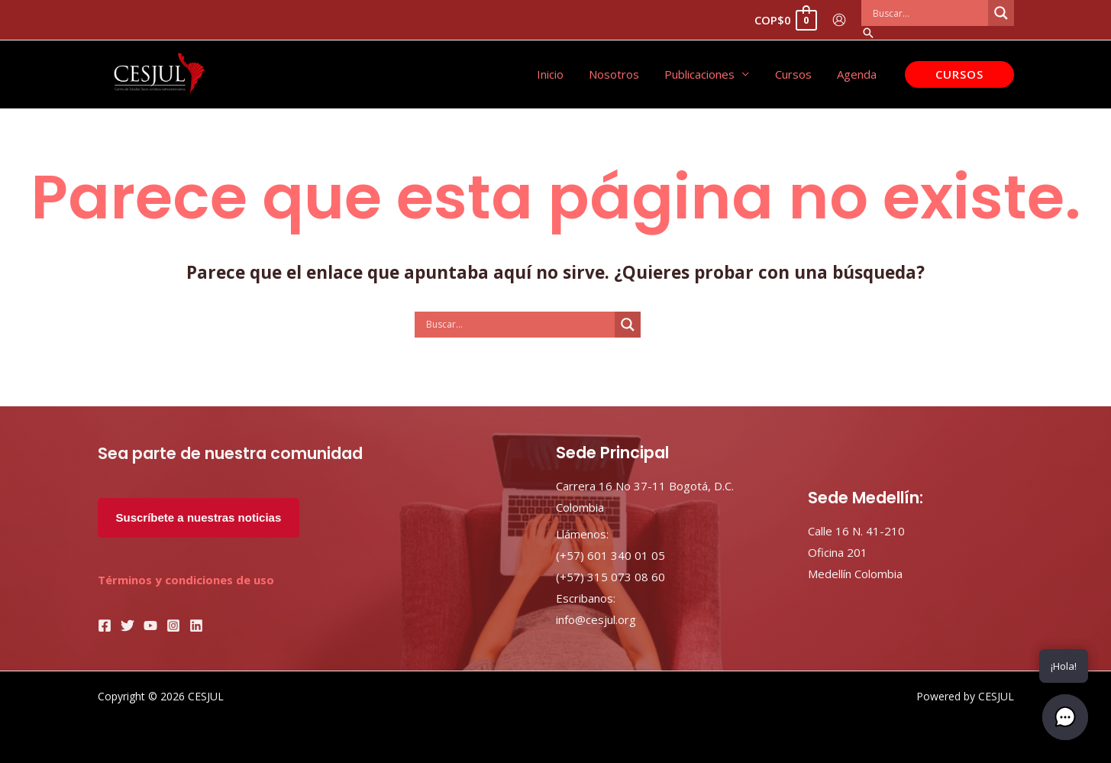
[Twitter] (127, 625)
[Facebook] (104, 625)
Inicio (561, 74)
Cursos (797, 74)
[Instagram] (173, 625)
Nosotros (623, 74)
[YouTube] (150, 625)
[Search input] (928, 13)
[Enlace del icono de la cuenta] (839, 20)
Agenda (858, 74)
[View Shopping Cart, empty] (784, 20)
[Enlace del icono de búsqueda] (937, 33)
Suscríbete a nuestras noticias (199, 517)
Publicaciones (706, 74)
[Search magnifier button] (1001, 13)
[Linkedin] (196, 625)
